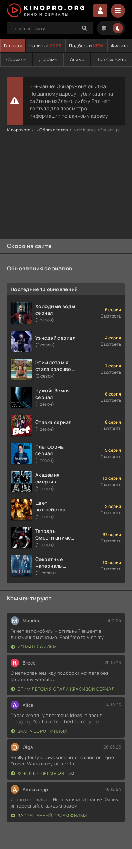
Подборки (86, 46)
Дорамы (48, 59)
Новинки (45, 46)
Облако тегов (53, 130)
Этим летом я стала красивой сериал (63, 689)
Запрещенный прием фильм (49, 815)
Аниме (77, 59)
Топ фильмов (111, 59)
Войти (100, 10)
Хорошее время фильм (42, 773)
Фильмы (119, 46)
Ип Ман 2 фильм (34, 647)
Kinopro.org (18, 130)
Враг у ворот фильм (39, 731)
